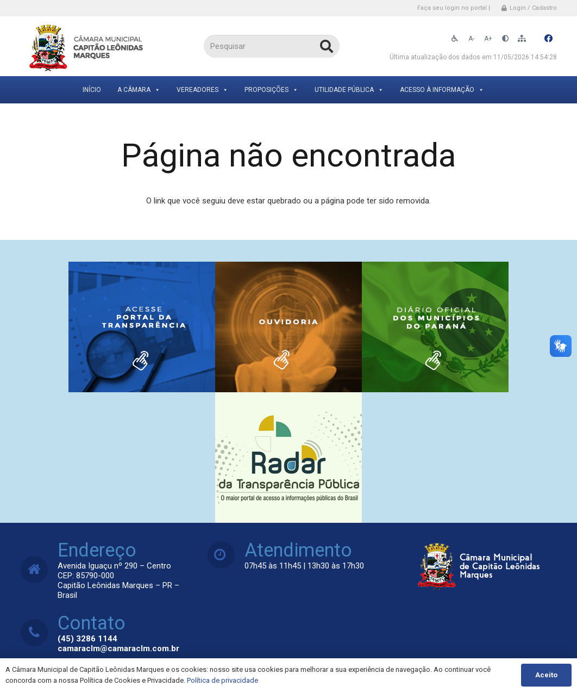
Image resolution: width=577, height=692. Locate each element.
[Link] (87, 46)
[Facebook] (549, 38)
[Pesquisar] (272, 46)
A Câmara (138, 89)
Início (92, 90)
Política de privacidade (222, 680)
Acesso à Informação (442, 89)
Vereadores (202, 89)
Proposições (271, 89)
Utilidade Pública (349, 89)
